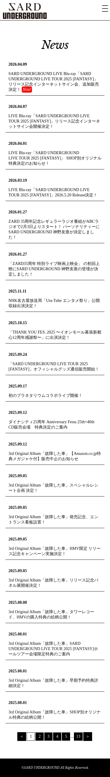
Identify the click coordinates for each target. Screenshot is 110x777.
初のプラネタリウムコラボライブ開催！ (45, 395)
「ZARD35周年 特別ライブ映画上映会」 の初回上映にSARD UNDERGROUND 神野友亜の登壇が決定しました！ (54, 268)
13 (78, 736)
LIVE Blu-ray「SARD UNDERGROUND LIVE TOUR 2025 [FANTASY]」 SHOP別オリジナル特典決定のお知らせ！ (55, 158)
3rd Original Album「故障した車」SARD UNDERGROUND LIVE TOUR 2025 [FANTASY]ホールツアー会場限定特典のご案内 (53, 648)
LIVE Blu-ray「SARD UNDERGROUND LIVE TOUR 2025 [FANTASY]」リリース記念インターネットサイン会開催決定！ (54, 121)
